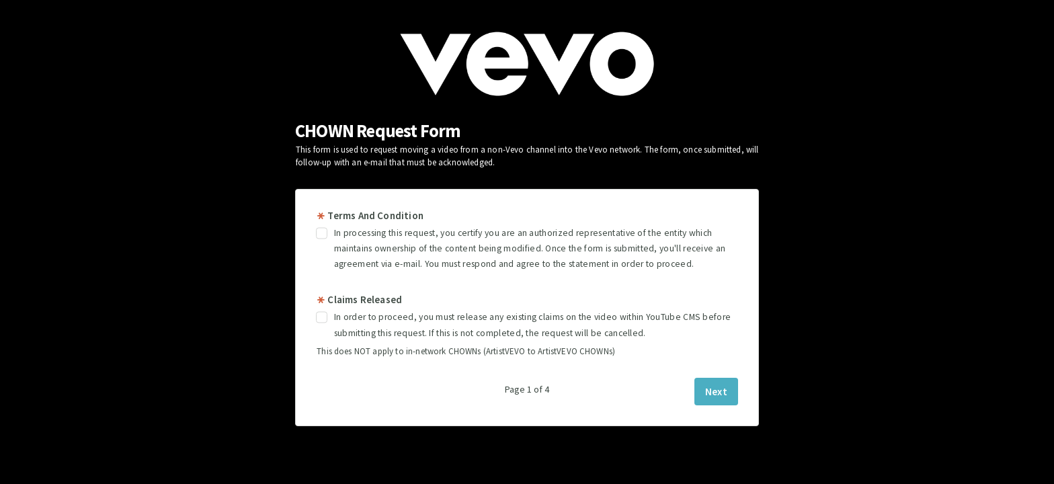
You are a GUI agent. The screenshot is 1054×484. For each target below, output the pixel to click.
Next (716, 391)
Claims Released (359, 299)
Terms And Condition (369, 215)
